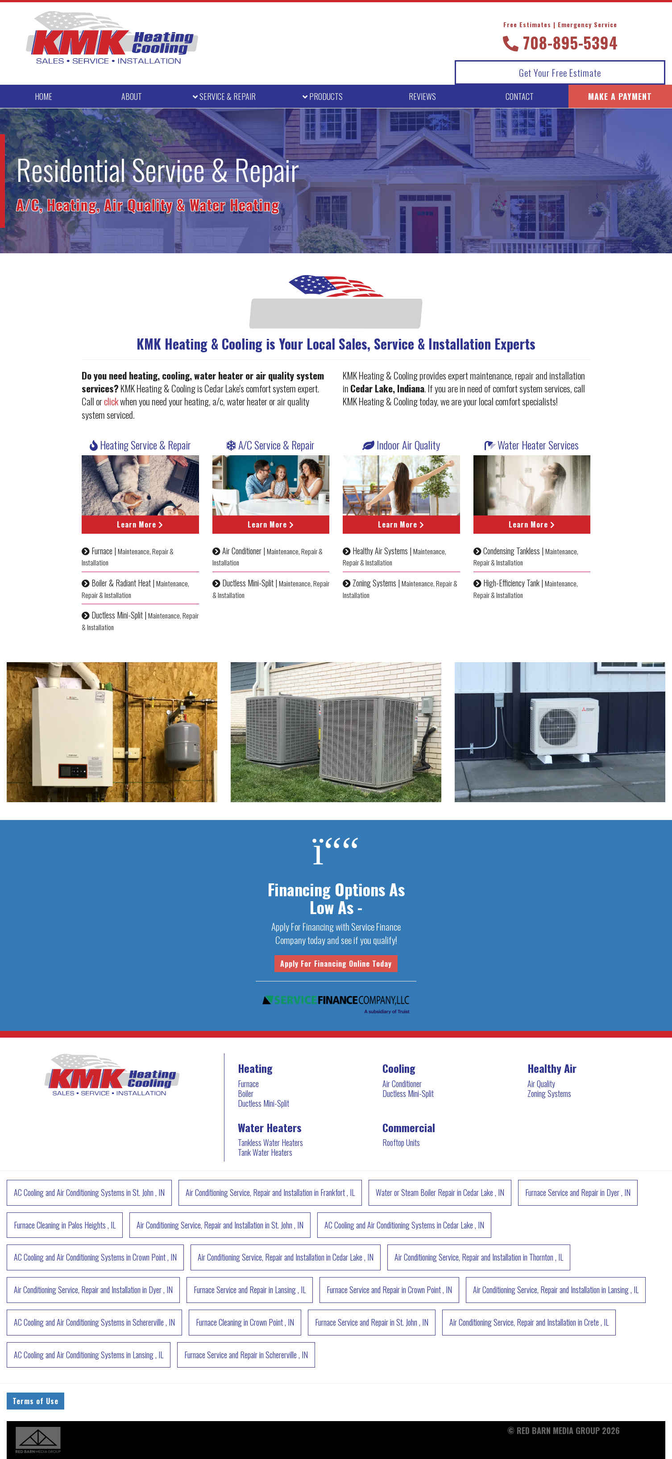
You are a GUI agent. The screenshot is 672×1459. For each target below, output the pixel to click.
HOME (43, 96)
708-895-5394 (560, 37)
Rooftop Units (401, 1142)
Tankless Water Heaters (270, 1142)
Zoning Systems (549, 1093)
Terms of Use (35, 1401)
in (89, 1192)
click (111, 401)
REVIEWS (422, 96)
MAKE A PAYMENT (620, 96)
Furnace (248, 1083)
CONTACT (520, 96)
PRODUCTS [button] (323, 96)
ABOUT (131, 96)
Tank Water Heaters (265, 1152)
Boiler (245, 1093)
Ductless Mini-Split (263, 1103)
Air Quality (541, 1083)
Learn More (140, 524)
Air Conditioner (402, 1083)
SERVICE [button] (224, 96)
